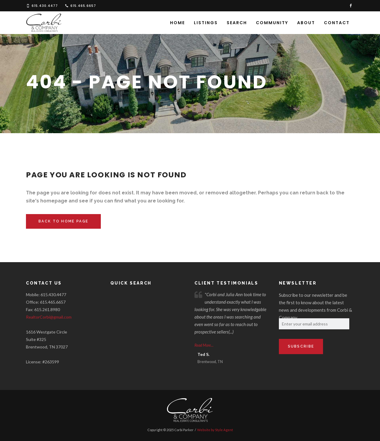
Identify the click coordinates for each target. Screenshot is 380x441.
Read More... (204, 345)
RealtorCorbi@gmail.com (49, 316)
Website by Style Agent (215, 430)
